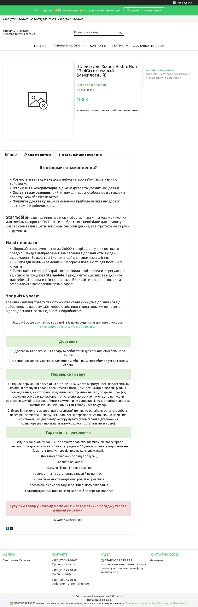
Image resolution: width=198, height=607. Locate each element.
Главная (40, 45)
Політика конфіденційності (173, 603)
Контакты (98, 45)
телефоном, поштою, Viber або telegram (67, 326)
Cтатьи (117, 45)
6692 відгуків (185, 2)
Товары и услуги (66, 45)
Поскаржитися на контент (141, 603)
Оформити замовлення (144, 10)
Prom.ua (118, 596)
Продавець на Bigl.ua (99, 599)
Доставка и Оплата (148, 45)
